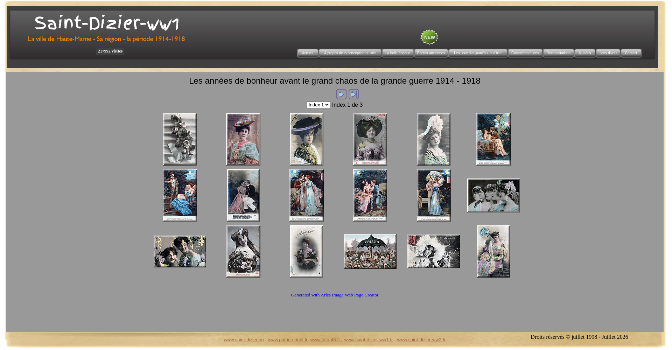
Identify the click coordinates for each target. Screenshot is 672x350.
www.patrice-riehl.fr (287, 339)
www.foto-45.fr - (326, 339)
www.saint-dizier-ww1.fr (368, 339)
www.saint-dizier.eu (244, 339)
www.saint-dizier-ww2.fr (421, 339)
